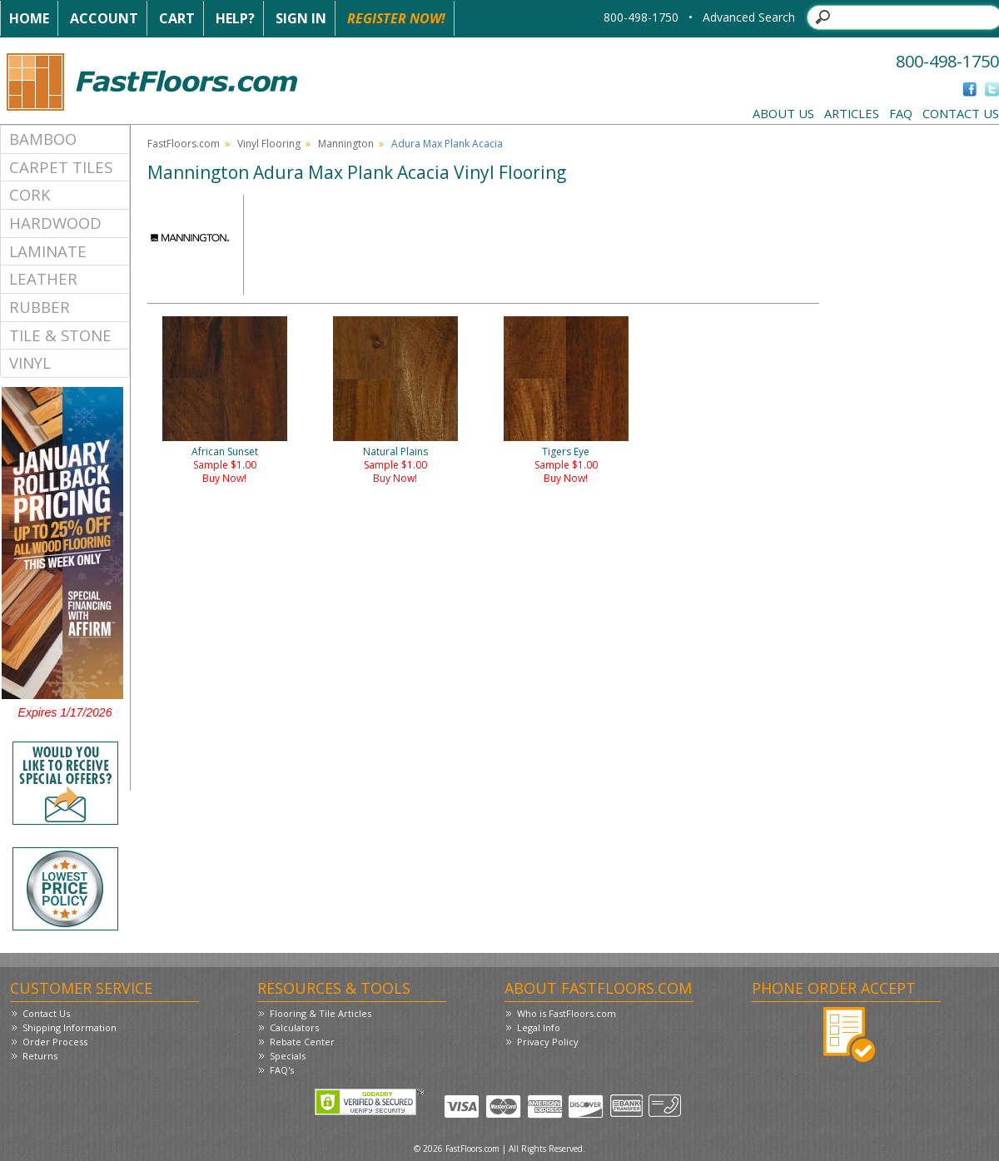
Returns (39, 1055)
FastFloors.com (183, 143)
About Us (783, 113)
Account (104, 18)
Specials (288, 1055)
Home (29, 18)
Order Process (54, 1041)
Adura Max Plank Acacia (447, 143)
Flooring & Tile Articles (320, 1013)
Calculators (294, 1027)
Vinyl (30, 362)
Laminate (48, 251)
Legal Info (538, 1027)
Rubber (39, 306)
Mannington (346, 143)
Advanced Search (749, 17)
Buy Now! (224, 478)
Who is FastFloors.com (566, 1013)
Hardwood (55, 222)
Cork (30, 194)
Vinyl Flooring (269, 143)
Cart (177, 18)
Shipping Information (69, 1027)
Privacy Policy (548, 1041)
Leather (43, 278)
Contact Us (960, 113)
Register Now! (396, 18)
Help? (235, 18)
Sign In (301, 18)
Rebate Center (302, 1041)
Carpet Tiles (60, 166)
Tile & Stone (60, 335)
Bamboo (43, 138)
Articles (851, 113)
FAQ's (282, 1070)
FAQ (900, 113)
